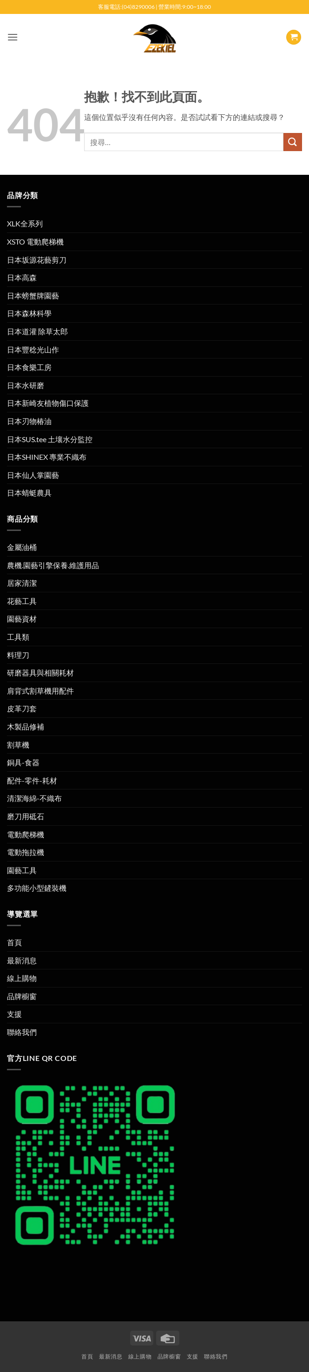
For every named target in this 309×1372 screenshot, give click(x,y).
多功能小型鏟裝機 (36, 887)
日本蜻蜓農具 (29, 492)
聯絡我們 (22, 1031)
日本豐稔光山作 (33, 349)
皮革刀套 (22, 708)
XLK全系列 (25, 223)
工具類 (18, 636)
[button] (12, 37)
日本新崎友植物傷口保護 (48, 402)
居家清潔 (22, 582)
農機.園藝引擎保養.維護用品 (53, 565)
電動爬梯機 (25, 834)
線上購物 (22, 978)
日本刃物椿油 (29, 421)
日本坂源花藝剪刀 (36, 259)
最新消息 (22, 960)
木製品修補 (25, 726)
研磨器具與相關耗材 (40, 672)
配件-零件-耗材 (32, 780)
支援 (14, 1013)
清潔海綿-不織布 (34, 798)
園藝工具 (22, 870)
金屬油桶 (22, 547)
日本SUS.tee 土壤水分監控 (49, 439)
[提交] (292, 142)
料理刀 (18, 654)
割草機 (18, 744)
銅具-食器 (23, 762)
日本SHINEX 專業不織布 (46, 456)
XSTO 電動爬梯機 (35, 241)
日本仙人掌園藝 (33, 475)
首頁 (14, 942)
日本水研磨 (25, 385)
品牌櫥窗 (22, 996)
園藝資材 (22, 618)
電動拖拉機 (25, 852)
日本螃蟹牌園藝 (33, 295)
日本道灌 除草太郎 (37, 331)
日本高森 (22, 277)
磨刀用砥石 (25, 816)
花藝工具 (22, 601)
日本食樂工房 (29, 367)
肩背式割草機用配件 (40, 690)
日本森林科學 (29, 313)
